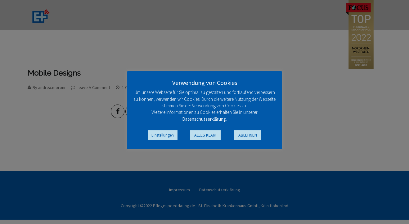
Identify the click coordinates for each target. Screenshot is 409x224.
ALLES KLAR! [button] (205, 135)
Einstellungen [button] (162, 135)
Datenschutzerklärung (204, 119)
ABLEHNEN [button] (247, 135)
